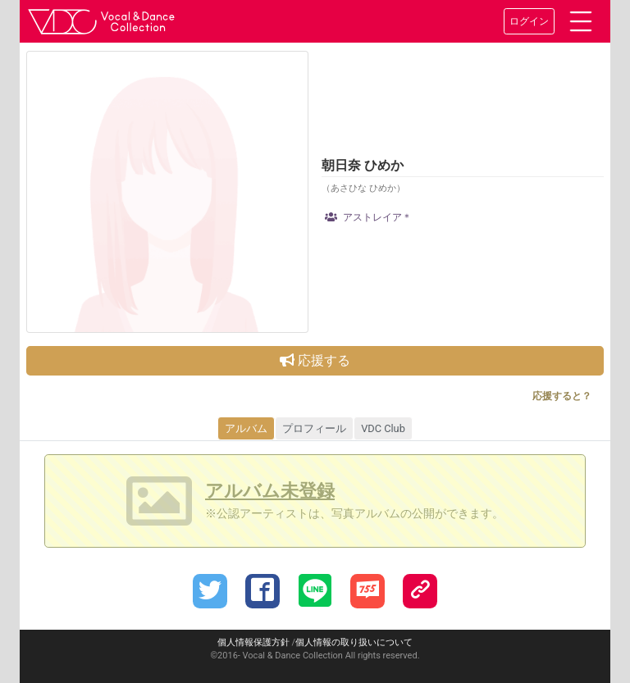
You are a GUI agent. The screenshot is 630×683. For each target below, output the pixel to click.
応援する (315, 360)
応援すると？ (561, 396)
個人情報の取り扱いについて (354, 642)
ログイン (529, 21)
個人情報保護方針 (253, 642)
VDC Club (383, 428)
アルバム (246, 428)
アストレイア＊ (368, 217)
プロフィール (314, 428)
